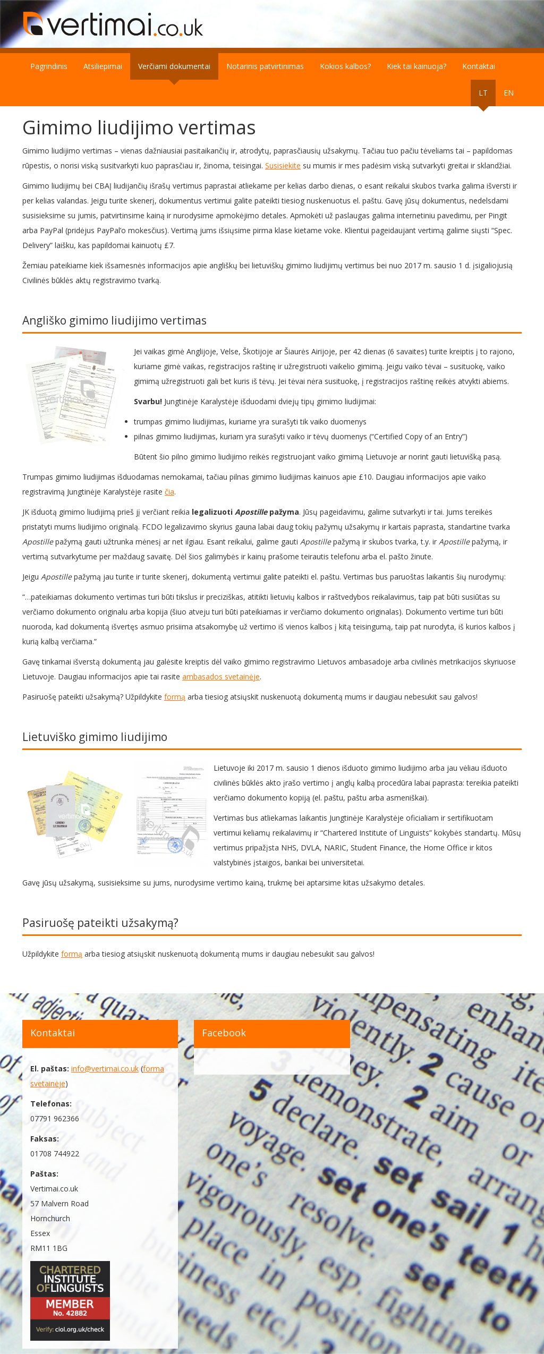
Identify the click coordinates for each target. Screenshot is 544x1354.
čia (169, 492)
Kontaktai (478, 66)
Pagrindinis (48, 66)
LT (483, 93)
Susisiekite (283, 165)
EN (509, 93)
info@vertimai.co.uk (105, 1068)
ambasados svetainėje (221, 676)
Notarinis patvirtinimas (265, 66)
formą (174, 697)
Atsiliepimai (102, 66)
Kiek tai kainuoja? (416, 66)
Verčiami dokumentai (174, 66)
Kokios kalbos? (345, 66)
